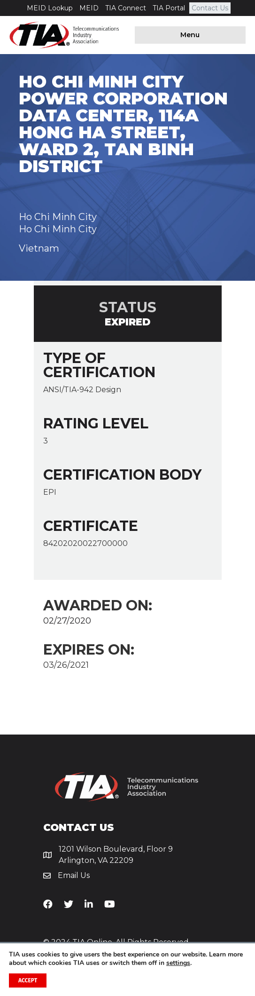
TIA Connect (125, 8)
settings (178, 963)
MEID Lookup (50, 8)
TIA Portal (169, 8)
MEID (89, 8)
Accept (27, 980)
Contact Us (210, 8)
